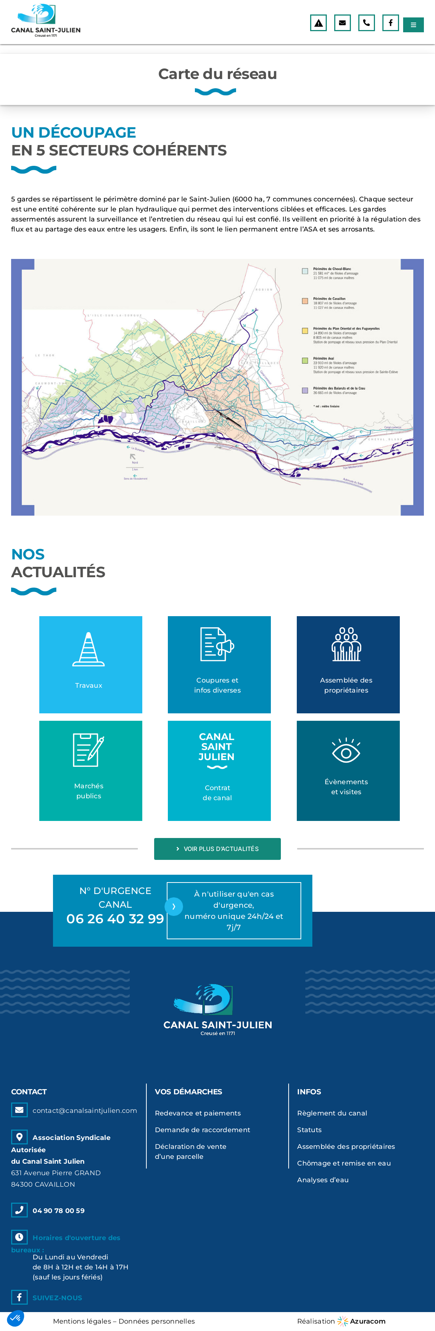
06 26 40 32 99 (115, 919)
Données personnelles (157, 1321)
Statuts (309, 1130)
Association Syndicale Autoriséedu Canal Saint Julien (60, 1161)
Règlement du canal (332, 1113)
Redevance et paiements (198, 1113)
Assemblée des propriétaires (346, 1147)
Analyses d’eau (323, 1180)
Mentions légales (82, 1321)
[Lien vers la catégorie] (90, 664)
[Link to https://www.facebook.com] (390, 22)
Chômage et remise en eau (344, 1163)
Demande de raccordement (202, 1130)
